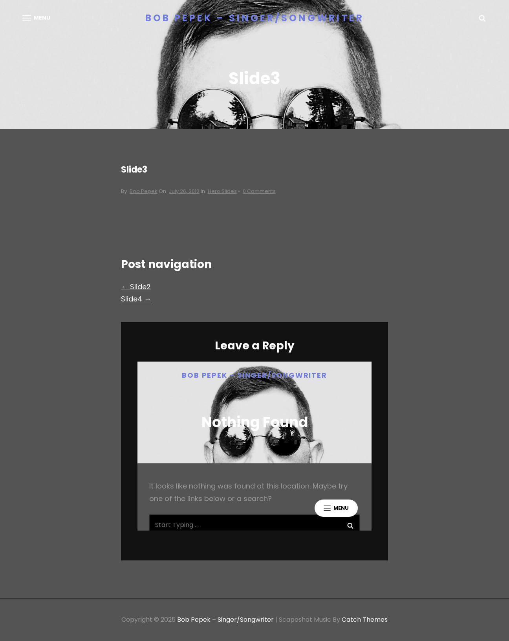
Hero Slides (222, 191)
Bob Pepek (143, 191)
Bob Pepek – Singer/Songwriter (254, 17)
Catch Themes (365, 619)
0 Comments (259, 191)
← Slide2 (136, 287)
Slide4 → (136, 299)
